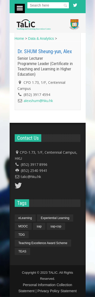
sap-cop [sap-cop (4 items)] (55, 226)
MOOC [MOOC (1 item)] (23, 226)
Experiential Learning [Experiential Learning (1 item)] (55, 218)
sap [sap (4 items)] (39, 226)
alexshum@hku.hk (38, 100)
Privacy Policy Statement (57, 291)
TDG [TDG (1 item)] (21, 234)
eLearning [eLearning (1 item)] (25, 218)
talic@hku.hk (31, 176)
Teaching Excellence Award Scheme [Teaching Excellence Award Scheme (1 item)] (42, 243)
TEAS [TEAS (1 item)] (22, 251)
